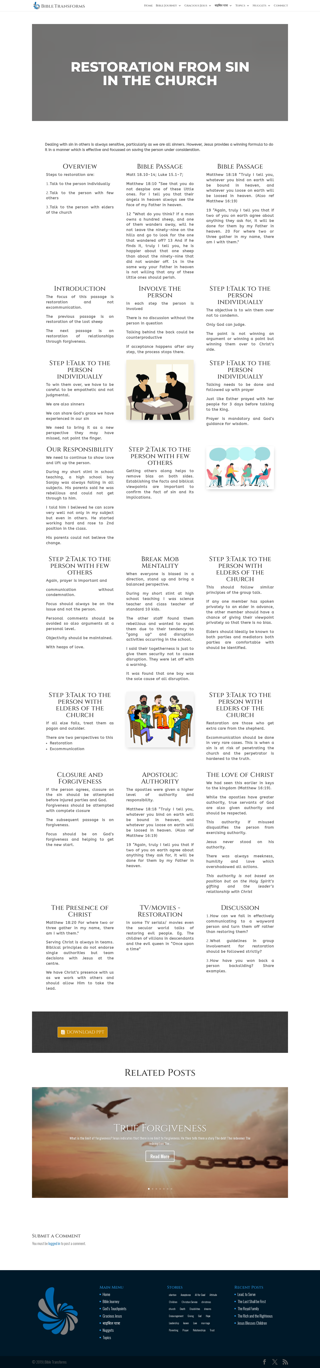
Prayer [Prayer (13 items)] (185, 1330)
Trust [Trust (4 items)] (212, 1330)
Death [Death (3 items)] (182, 1309)
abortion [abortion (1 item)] (172, 1295)
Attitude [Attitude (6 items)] (213, 1295)
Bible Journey (166, 6)
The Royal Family (248, 1308)
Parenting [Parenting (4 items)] (173, 1330)
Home (148, 6)
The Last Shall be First (252, 1301)
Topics (240, 6)
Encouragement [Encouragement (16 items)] (176, 1316)
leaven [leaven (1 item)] (186, 1323)
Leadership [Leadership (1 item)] (174, 1323)
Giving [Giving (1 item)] (191, 1316)
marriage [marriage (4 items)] (205, 1323)
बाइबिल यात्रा (221, 6)
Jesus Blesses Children (252, 1323)
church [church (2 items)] (172, 1309)
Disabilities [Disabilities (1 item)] (195, 1309)
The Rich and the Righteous (255, 1316)
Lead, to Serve (247, 1294)
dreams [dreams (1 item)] (207, 1309)
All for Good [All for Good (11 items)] (200, 1295)
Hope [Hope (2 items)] (208, 1316)
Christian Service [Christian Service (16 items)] (189, 1302)
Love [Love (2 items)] (195, 1323)
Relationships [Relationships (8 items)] (199, 1330)
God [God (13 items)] (200, 1316)
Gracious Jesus (195, 6)
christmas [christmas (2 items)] (206, 1302)
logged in (54, 1243)
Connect (281, 6)
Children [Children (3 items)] (173, 1302)
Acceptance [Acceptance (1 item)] (186, 1295)
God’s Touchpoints (114, 1308)
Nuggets (259, 6)
